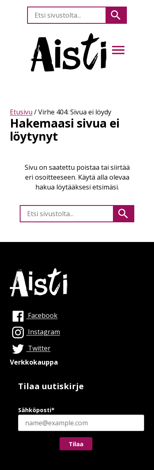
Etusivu (21, 111)
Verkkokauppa (34, 362)
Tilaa (76, 444)
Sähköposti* (36, 410)
